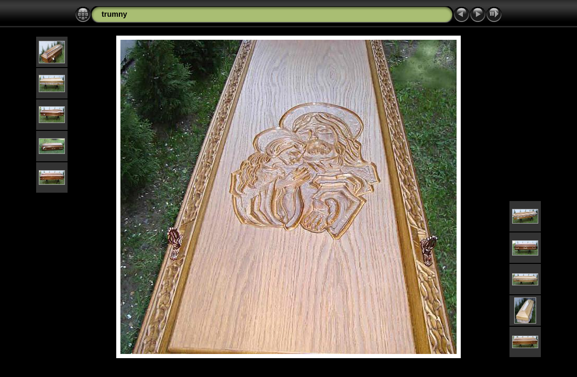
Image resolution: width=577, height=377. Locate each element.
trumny (114, 14)
